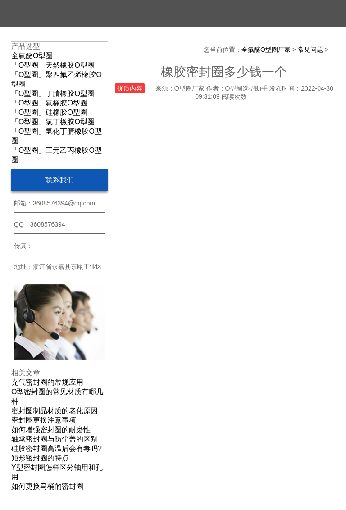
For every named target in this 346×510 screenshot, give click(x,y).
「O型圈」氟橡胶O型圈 (49, 103)
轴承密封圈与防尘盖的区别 (54, 439)
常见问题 (310, 49)
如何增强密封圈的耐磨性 (51, 429)
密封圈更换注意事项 (43, 420)
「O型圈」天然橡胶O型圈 (53, 65)
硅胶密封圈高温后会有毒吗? (56, 448)
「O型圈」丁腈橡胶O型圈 (53, 93)
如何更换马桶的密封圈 (47, 486)
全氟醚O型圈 (32, 55)
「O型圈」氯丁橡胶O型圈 (53, 122)
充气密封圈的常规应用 (47, 382)
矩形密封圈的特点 (40, 458)
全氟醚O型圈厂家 (266, 49)
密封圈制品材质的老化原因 (54, 410)
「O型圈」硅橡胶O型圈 (49, 112)
